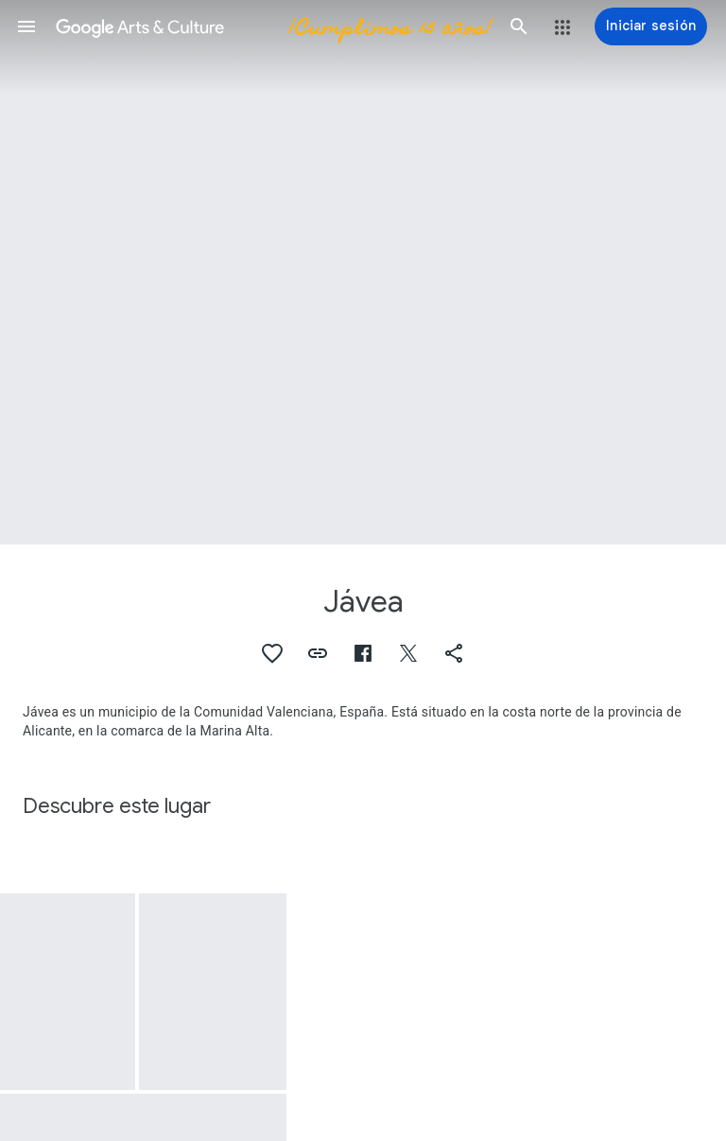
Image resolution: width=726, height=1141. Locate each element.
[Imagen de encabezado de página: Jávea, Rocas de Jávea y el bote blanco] (363, 272)
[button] (26, 26)
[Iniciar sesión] (651, 26)
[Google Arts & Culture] (273, 26)
